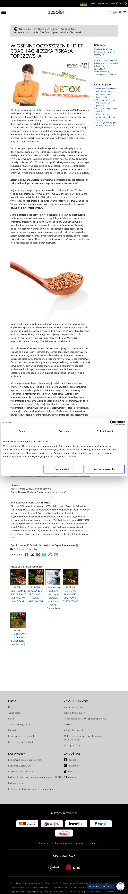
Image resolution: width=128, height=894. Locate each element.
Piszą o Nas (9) (100, 69)
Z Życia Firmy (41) (101, 66)
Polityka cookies (16, 783)
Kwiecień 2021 (68, 29)
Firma (12, 701)
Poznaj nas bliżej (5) (102, 72)
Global (96, 58)
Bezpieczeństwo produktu (21, 742)
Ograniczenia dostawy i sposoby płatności (85, 719)
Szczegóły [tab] (64, 431)
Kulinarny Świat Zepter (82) (105, 60)
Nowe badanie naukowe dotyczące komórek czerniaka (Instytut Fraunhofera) (53, 598)
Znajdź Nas (72, 754)
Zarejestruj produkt (74, 707)
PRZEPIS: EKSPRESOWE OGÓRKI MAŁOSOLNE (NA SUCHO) (18, 637)
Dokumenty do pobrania (20, 771)
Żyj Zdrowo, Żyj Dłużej (46, 29)
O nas (11, 707)
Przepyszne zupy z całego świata (105, 110)
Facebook (73, 760)
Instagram (73, 766)
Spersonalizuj (63, 469)
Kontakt (12, 730)
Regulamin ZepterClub (19, 766)
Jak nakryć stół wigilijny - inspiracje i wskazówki (105, 124)
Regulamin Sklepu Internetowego (24, 760)
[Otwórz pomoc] (120, 886)
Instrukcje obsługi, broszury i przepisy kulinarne (32, 789)
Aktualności (14, 713)
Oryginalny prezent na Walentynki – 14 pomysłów (104, 103)
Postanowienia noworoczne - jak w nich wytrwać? (105, 117)
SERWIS (68, 724)
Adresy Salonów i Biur (75, 730)
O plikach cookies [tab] (105, 431)
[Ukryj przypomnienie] (111, 886)
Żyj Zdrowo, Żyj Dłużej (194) (106, 63)
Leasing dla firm (72, 745)
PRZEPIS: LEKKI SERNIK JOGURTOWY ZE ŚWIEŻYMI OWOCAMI (18, 594)
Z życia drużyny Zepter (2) (105, 75)
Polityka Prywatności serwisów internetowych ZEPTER (35, 777)
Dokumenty (16, 754)
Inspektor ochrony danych (21, 736)
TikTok (71, 771)
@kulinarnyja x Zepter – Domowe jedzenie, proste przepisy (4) (104, 52)
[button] (101, 886)
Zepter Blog (25, 29)
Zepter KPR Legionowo (19, 724)
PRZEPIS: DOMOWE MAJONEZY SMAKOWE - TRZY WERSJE (70, 594)
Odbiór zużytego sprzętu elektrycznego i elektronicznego (84, 738)
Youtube (72, 777)
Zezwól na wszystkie (104, 469)
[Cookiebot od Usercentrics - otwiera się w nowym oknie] (112, 423)
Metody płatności (64, 813)
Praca (11, 719)
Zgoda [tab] (22, 431)
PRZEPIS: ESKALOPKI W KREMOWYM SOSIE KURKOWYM (35, 594)
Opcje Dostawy (64, 856)
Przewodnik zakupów (74, 713)
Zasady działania (76, 701)
